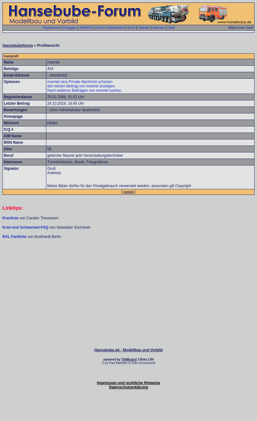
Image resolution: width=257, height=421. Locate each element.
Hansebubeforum (17, 45)
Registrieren (51, 27)
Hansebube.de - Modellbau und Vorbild (128, 350)
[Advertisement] (128, 258)
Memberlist (116, 27)
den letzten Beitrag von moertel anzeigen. (81, 86)
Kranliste (10, 218)
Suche (100, 27)
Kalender (159, 27)
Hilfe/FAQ (86, 27)
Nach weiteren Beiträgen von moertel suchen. (84, 90)
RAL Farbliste (14, 237)
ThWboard (129, 359)
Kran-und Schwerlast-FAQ (25, 227)
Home (131, 27)
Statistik (143, 27)
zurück (128, 192)
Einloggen (69, 27)
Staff (171, 27)
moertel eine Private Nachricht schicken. (80, 82)
